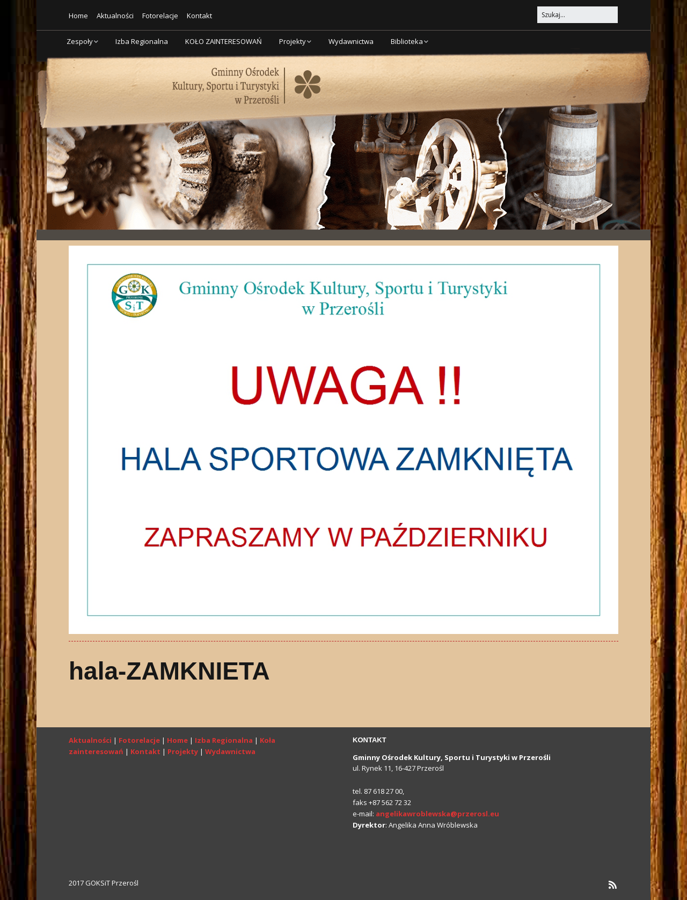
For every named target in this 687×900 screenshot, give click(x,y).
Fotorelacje (160, 15)
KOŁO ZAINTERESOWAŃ (223, 41)
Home (78, 15)
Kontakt (199, 15)
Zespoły (80, 41)
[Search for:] (577, 15)
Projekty (292, 41)
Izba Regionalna (141, 41)
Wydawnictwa (351, 41)
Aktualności (115, 15)
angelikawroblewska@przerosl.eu (437, 813)
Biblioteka (407, 41)
